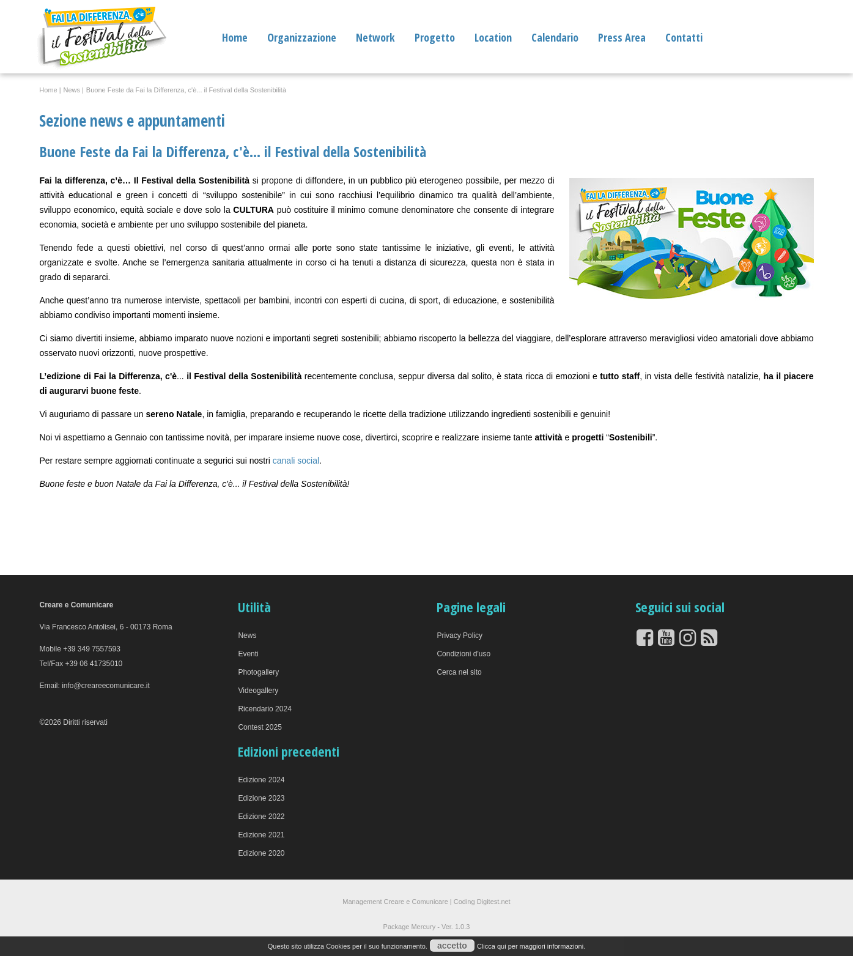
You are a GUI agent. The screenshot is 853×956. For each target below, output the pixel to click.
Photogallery (258, 672)
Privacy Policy (459, 635)
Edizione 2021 (261, 835)
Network (375, 37)
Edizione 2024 (261, 780)
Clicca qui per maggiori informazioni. (531, 946)
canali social (294, 460)
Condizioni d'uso (463, 654)
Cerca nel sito (459, 672)
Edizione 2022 (261, 816)
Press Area (622, 37)
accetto (452, 945)
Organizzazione (301, 37)
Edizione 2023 (261, 798)
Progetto (435, 37)
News (247, 635)
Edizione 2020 (261, 853)
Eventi (248, 654)
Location (493, 37)
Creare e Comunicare (416, 901)
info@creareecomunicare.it (106, 685)
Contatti (684, 37)
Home (235, 37)
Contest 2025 (259, 727)
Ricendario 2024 (264, 709)
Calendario (554, 37)
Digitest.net (494, 901)
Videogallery (258, 690)
